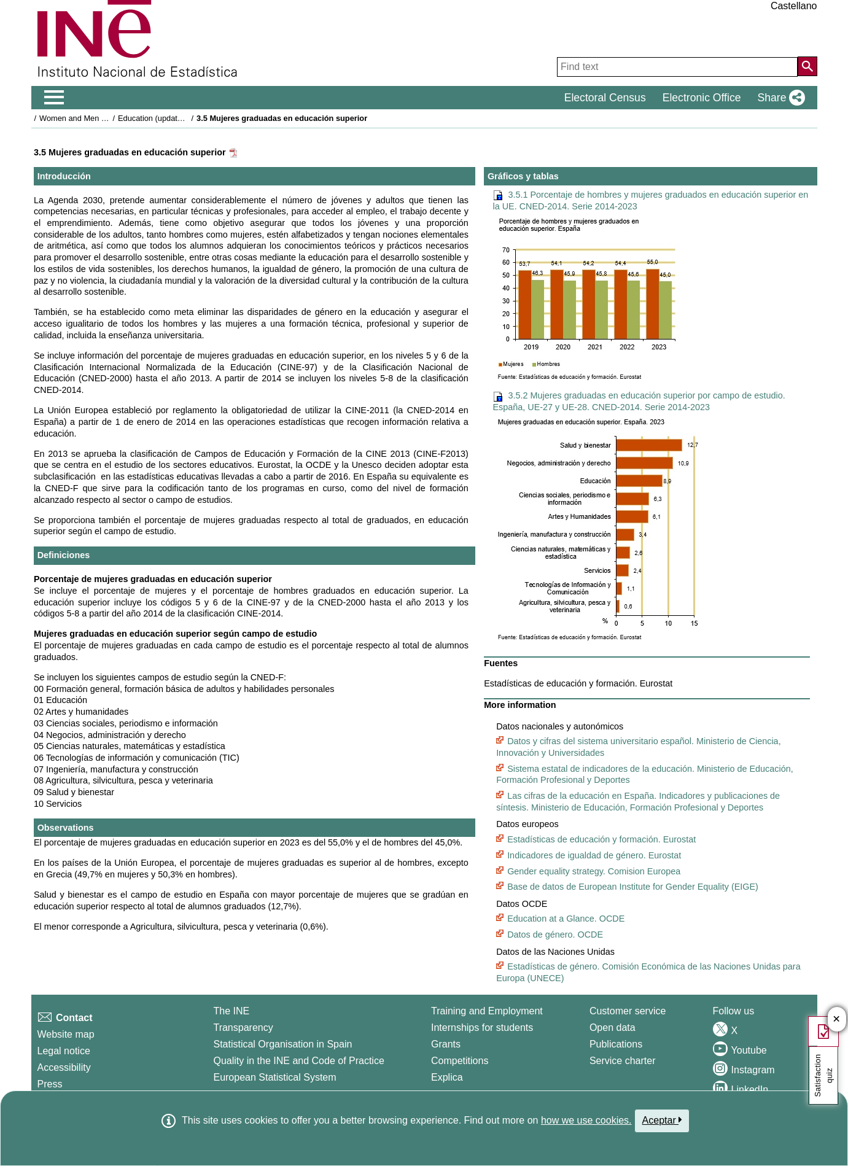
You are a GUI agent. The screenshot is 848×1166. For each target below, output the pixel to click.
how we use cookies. (586, 1120)
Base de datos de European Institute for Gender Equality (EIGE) (632, 887)
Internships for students (482, 1027)
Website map (66, 1034)
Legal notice (63, 1051)
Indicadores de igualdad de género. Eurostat (594, 855)
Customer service (627, 1011)
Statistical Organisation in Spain (282, 1044)
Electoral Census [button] (605, 97)
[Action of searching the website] (807, 66)
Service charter (622, 1060)
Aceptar (662, 1119)
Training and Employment (487, 1011)
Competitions (459, 1060)
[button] (778, 98)
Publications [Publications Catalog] (615, 1044)
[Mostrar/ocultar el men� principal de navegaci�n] (54, 98)
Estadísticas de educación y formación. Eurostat (601, 839)
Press (50, 1084)
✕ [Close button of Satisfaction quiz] (836, 1020)
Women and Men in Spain (84, 118)
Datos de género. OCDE (555, 934)
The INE (231, 1011)
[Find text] (677, 67)
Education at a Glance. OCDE (565, 918)
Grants (446, 1044)
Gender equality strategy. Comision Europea (593, 871)
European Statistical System (274, 1077)
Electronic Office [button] (702, 97)
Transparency (243, 1027)
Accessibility (64, 1067)
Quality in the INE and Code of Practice (298, 1060)
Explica (447, 1077)
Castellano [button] (794, 6)
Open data (612, 1027)
